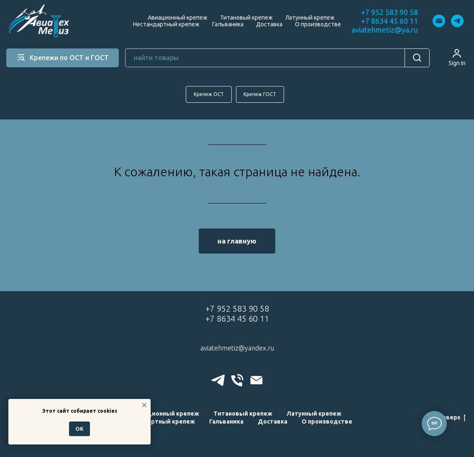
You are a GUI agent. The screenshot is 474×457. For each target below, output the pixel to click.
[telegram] (457, 21)
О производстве (318, 24)
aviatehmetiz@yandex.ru (237, 348)
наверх (452, 418)
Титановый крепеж (246, 17)
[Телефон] (237, 380)
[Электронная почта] (439, 21)
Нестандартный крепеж (166, 24)
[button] (457, 57)
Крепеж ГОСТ (260, 94)
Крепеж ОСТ (209, 94)
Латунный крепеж (310, 17)
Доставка (269, 24)
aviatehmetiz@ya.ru (384, 29)
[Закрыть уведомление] (144, 405)
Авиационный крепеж (178, 17)
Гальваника (227, 24)
